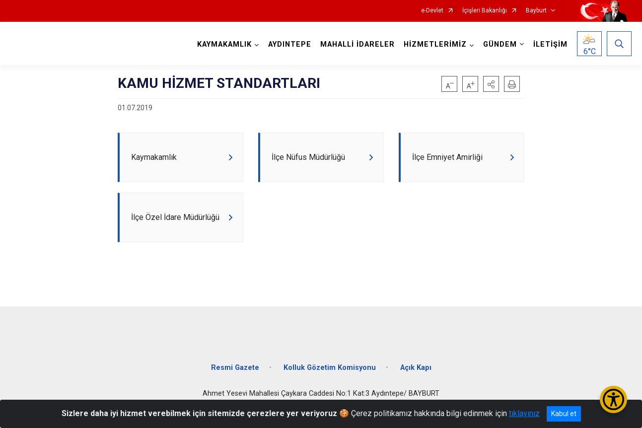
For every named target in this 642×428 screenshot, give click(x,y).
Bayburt (536, 10)
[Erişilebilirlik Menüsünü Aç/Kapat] (613, 399)
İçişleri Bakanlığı (484, 10)
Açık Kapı (415, 376)
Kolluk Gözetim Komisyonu (330, 376)
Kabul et (563, 414)
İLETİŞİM (549, 44)
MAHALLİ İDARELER (356, 44)
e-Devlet (432, 10)
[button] (491, 84)
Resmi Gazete (235, 376)
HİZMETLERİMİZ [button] (433, 44)
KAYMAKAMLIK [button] (223, 44)
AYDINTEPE (288, 44)
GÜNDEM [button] (498, 44)
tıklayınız (524, 413)
